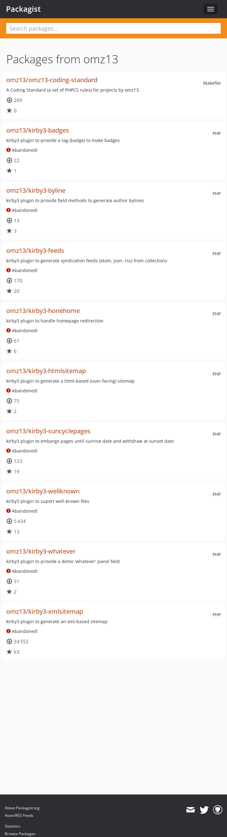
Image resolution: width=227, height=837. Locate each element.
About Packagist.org (22, 808)
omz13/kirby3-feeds (35, 250)
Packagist (23, 9)
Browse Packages (20, 833)
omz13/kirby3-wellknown (43, 491)
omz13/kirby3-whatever (40, 551)
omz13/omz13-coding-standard (51, 80)
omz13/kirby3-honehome (43, 310)
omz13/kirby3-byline (35, 190)
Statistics (12, 826)
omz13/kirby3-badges (37, 130)
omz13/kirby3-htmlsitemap (46, 371)
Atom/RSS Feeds (19, 815)
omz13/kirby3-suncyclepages (48, 431)
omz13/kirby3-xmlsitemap (44, 611)
